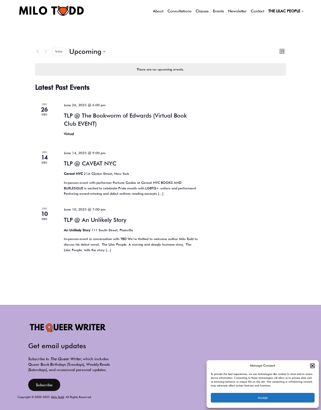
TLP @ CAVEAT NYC (90, 163)
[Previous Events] (37, 51)
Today (59, 51)
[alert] (160, 69)
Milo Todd (57, 397)
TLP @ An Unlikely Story (95, 219)
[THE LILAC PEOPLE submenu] (302, 11)
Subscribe (44, 385)
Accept (263, 398)
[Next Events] (45, 51)
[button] (312, 366)
